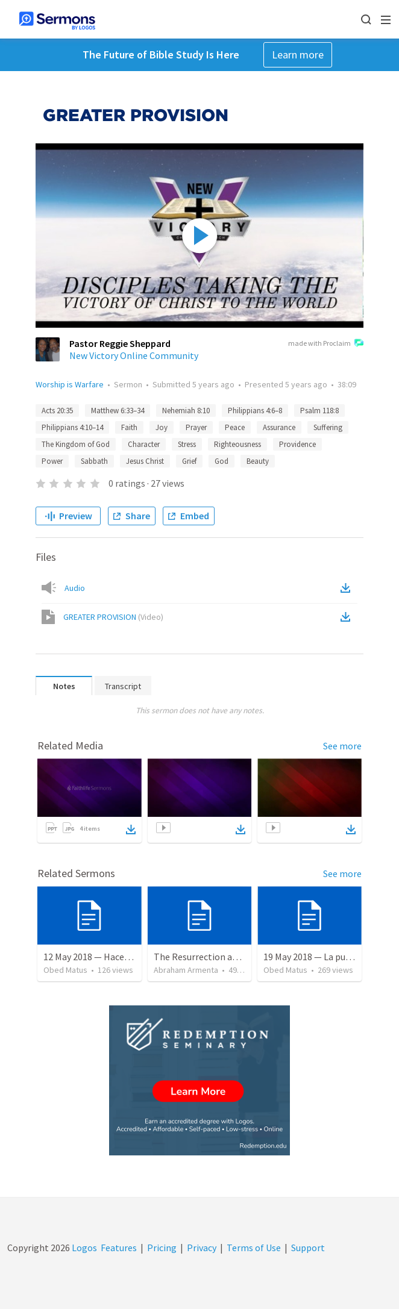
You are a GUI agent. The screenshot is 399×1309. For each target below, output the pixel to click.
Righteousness (237, 444)
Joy (162, 427)
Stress (187, 444)
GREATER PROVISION (113, 616)
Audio (74, 588)
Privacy (201, 1248)
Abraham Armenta (186, 969)
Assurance (279, 427)
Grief (189, 461)
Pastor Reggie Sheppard (120, 343)
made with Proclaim (325, 344)
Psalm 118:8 (319, 410)
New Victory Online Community (133, 355)
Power (52, 461)
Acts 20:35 (57, 410)
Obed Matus (65, 969)
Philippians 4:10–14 (72, 427)
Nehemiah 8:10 (186, 410)
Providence (297, 444)
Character (144, 444)
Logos (83, 1248)
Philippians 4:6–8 (255, 410)
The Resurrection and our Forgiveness (231, 957)
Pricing (162, 1248)
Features (119, 1248)
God (221, 461)
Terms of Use (254, 1248)
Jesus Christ (145, 461)
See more (342, 746)
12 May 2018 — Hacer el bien (100, 957)
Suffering (327, 427)
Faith (129, 427)
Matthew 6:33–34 (117, 410)
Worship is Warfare (70, 384)
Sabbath (94, 461)
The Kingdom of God (76, 444)
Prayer (196, 427)
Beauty (258, 461)
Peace (235, 427)
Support (308, 1248)
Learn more (298, 54)
